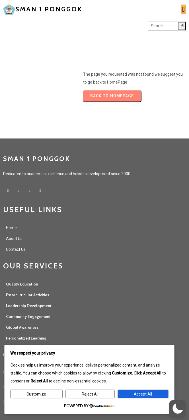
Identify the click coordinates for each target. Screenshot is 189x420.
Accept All (143, 394)
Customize (36, 394)
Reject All (90, 394)
